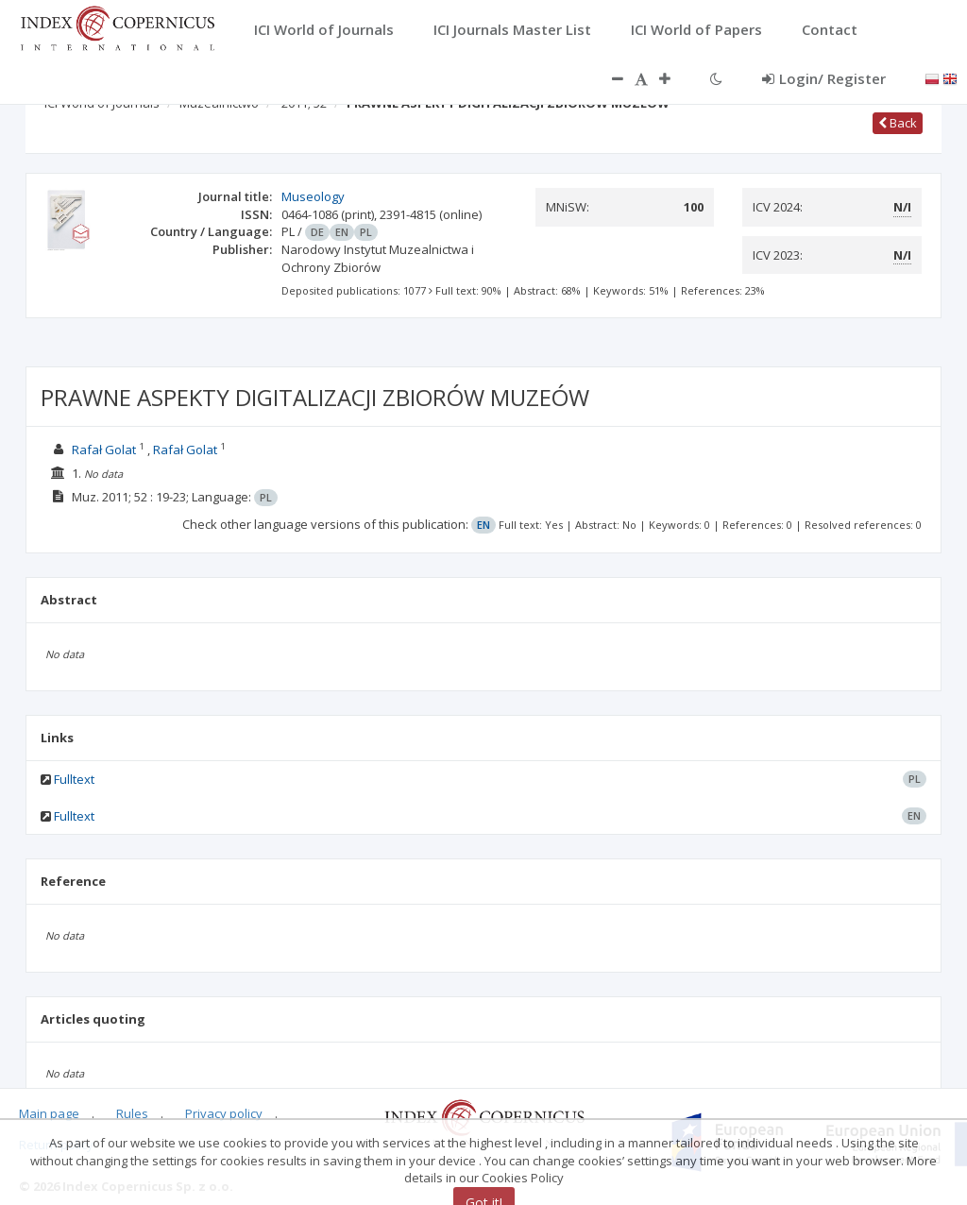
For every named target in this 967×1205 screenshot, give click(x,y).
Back (897, 122)
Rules (132, 1113)
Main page (49, 1113)
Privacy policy (224, 1113)
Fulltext (74, 779)
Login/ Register (824, 78)
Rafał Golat (104, 449)
